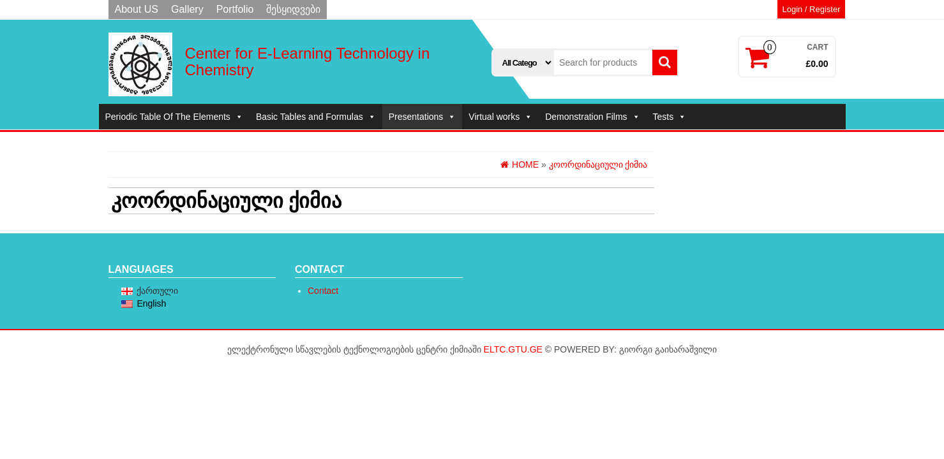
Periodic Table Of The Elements (174, 117)
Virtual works (500, 117)
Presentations (422, 117)
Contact (323, 291)
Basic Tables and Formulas (316, 117)
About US (136, 9)
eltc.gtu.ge (513, 349)
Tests (670, 117)
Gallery (187, 9)
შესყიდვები (293, 9)
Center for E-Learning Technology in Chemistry (307, 61)
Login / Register (811, 9)
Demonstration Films (592, 117)
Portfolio (235, 9)
